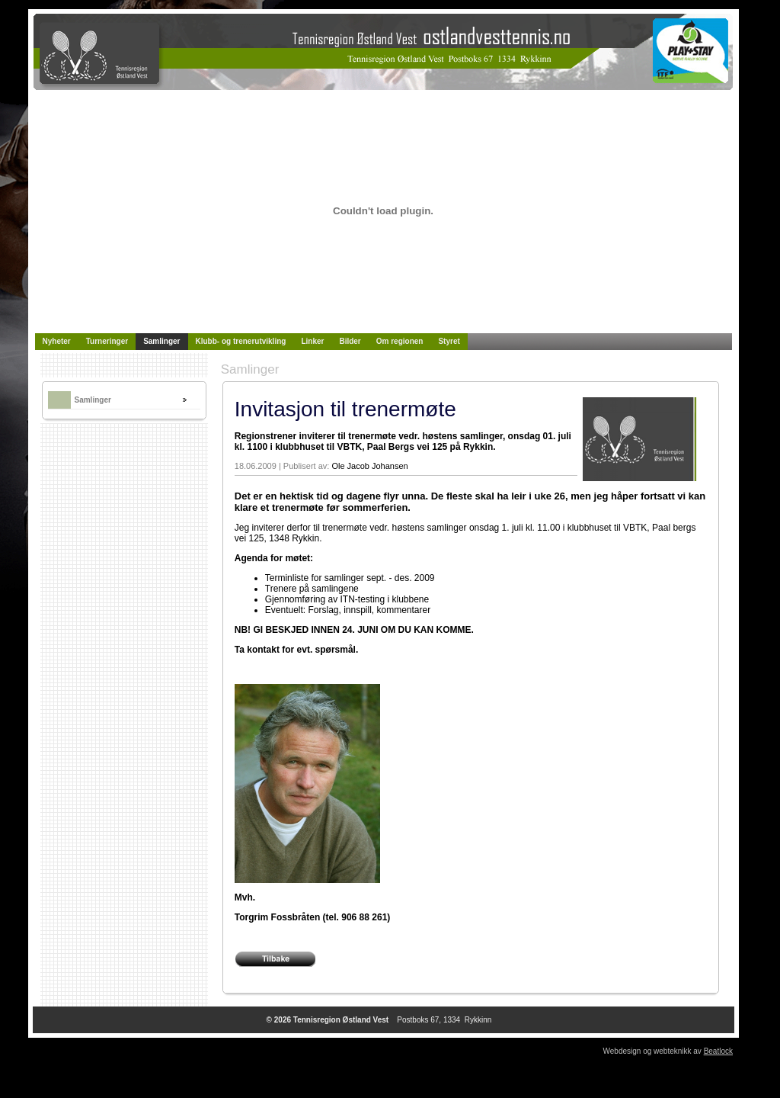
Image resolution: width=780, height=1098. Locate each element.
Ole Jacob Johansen (369, 465)
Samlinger (93, 400)
